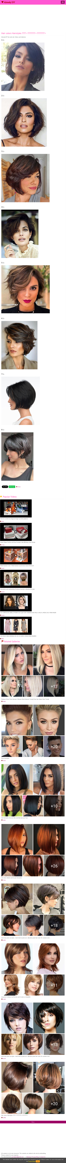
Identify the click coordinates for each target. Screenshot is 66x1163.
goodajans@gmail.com (18, 1157)
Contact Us (42, 1157)
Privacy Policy (35, 1157)
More (33, 1122)
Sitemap (29, 1157)
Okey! (38, 1161)
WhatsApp (12, 487)
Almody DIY (8, 2)
